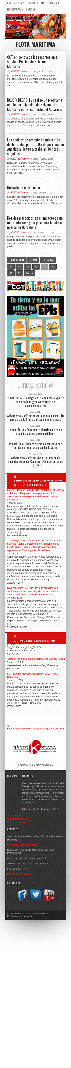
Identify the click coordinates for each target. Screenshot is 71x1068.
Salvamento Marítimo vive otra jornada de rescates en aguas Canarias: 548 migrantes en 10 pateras (35, 461)
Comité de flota (36, 3)
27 (36, 266)
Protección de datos (18, 818)
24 (11, 266)
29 (52, 266)
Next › (29, 273)
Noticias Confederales (34, 485)
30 (11, 273)
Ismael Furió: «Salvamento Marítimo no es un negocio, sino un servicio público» (35, 431)
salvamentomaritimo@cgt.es (22, 844)
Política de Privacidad (19, 873)
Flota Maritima (15, 9)
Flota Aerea (53, 3)
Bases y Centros (16, 3)
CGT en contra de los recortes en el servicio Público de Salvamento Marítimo (32, 61)
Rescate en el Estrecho (23, 187)
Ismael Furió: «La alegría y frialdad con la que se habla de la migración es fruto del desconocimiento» (35, 401)
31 (19, 273)
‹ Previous (48, 260)
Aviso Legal (14, 815)
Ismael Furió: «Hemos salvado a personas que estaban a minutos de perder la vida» (35, 445)
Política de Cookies (17, 822)
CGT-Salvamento (21, 71)
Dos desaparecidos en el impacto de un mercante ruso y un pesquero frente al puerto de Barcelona (35, 222)
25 (19, 266)
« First (33, 260)
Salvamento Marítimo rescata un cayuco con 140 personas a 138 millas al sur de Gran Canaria (35, 417)
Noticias (30, 9)
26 (27, 266)
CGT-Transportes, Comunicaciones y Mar (35, 640)
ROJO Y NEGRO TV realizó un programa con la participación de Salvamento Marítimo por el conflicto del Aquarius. (34, 104)
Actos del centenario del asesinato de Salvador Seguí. (36, 658)
